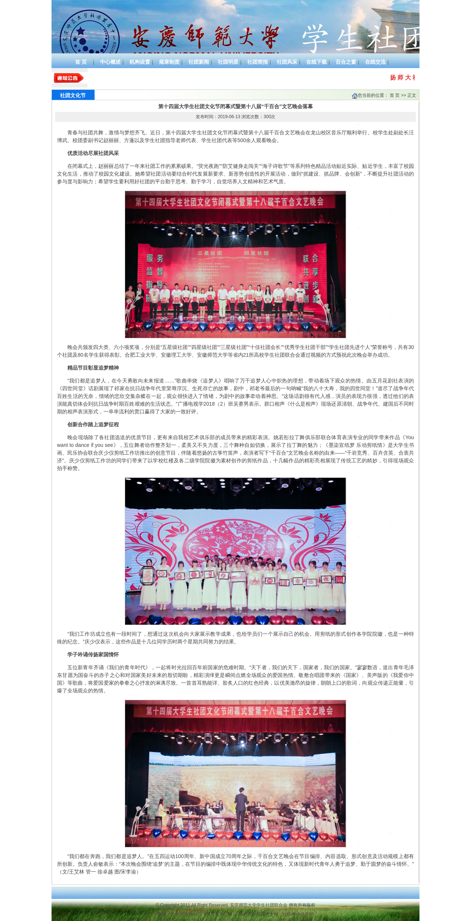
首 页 (395, 95)
